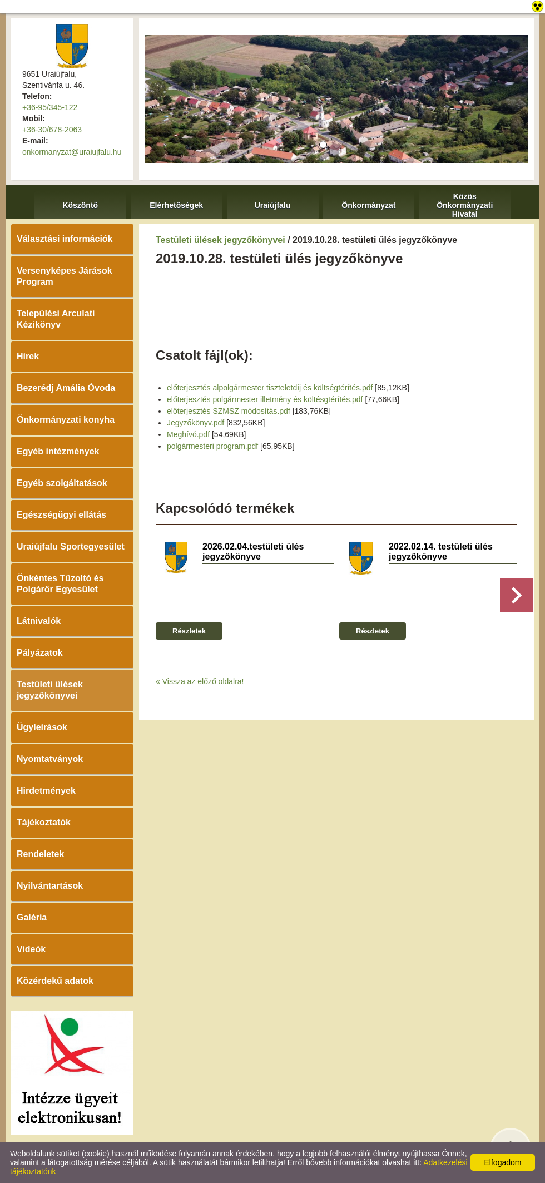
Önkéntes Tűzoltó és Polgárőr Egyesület (60, 583)
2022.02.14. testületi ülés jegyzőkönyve (441, 551)
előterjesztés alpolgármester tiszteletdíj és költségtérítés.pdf (270, 387)
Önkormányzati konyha (66, 419)
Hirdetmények (46, 790)
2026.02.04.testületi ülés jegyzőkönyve (253, 551)
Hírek (28, 356)
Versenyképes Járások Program (64, 276)
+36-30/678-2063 (52, 129)
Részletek (189, 631)
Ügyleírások (42, 727)
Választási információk (65, 239)
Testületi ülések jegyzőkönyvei (50, 690)
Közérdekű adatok (55, 981)
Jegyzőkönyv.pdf (195, 422)
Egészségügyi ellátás (61, 514)
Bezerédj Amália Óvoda (66, 388)
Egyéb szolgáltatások (62, 483)
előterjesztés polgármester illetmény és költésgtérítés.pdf (265, 399)
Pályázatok (40, 652)
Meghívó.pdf (188, 434)
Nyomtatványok (50, 759)
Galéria (32, 917)
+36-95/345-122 (49, 107)
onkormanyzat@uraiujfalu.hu (71, 151)
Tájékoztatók (44, 822)
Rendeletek (40, 854)
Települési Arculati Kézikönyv (56, 319)
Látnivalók (39, 621)
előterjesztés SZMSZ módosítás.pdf (228, 411)
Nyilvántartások (50, 885)
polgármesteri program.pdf (212, 446)
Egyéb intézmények (58, 451)
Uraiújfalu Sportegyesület (71, 546)
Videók (31, 949)
